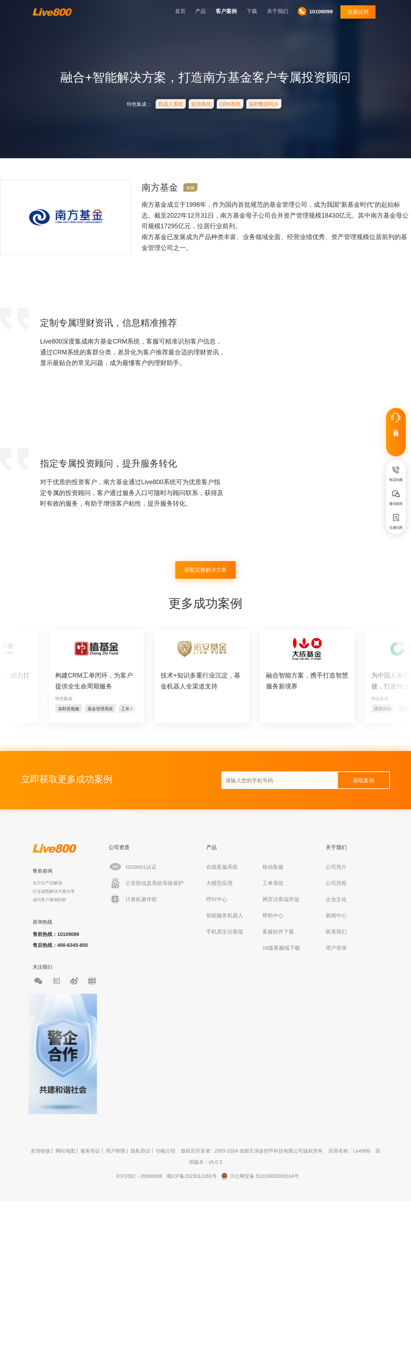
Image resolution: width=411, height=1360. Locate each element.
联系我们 (337, 932)
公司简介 (337, 867)
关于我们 (276, 11)
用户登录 (337, 948)
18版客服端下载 (282, 948)
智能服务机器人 (226, 915)
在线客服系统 (223, 867)
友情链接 (40, 1151)
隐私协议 (140, 1151)
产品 (199, 11)
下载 (250, 11)
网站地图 (65, 1151)
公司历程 (337, 883)
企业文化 (337, 899)
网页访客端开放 (282, 899)
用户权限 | (117, 1151)
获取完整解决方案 (205, 570)
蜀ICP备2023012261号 (192, 1176)
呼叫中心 (218, 899)
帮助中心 (274, 915)
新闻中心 (337, 915)
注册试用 (356, 12)
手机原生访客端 (226, 932)
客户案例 (224, 11)
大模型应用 (221, 883)
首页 (179, 11)
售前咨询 (44, 871)
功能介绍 (165, 1151)
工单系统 (274, 883)
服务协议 (90, 1151)
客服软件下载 (279, 932)
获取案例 (363, 780)
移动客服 (274, 867)
